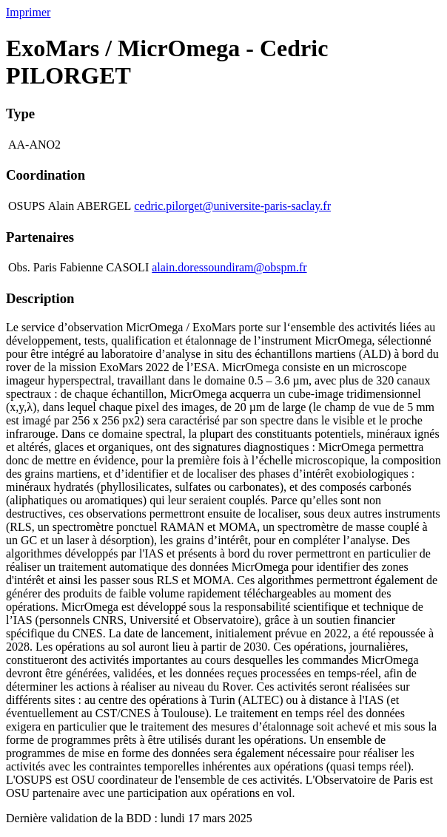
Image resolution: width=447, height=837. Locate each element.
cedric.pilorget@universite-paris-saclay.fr (232, 206)
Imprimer (28, 12)
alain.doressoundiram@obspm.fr (229, 267)
